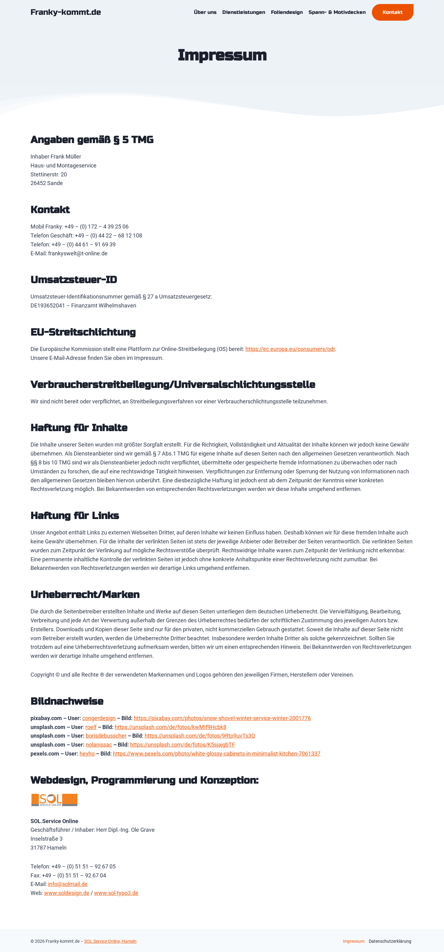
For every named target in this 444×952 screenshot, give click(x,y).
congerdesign (99, 718)
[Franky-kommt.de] (66, 12)
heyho (87, 753)
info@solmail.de (68, 884)
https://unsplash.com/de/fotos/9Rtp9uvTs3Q (200, 735)
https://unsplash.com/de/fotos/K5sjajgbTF (182, 744)
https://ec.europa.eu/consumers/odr (290, 349)
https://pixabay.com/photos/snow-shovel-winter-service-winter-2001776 (222, 718)
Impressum (353, 941)
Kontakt (393, 12)
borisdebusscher (106, 735)
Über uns (205, 12)
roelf (91, 727)
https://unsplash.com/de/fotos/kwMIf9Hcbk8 (170, 727)
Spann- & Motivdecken (337, 12)
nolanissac (99, 744)
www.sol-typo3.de (116, 893)
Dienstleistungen (243, 12)
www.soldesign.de (66, 893)
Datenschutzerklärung (390, 941)
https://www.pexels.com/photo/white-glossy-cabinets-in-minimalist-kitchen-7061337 (216, 753)
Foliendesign (287, 12)
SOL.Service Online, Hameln (110, 941)
